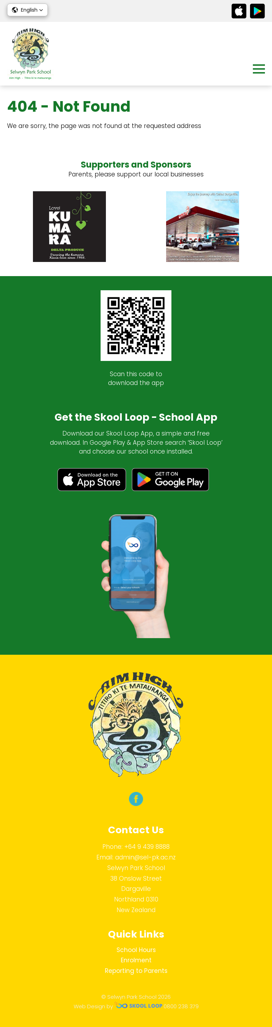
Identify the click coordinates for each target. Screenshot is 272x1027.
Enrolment (136, 960)
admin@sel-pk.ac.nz (145, 857)
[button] (27, 10)
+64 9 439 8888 (147, 846)
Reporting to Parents (136, 971)
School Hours (136, 950)
